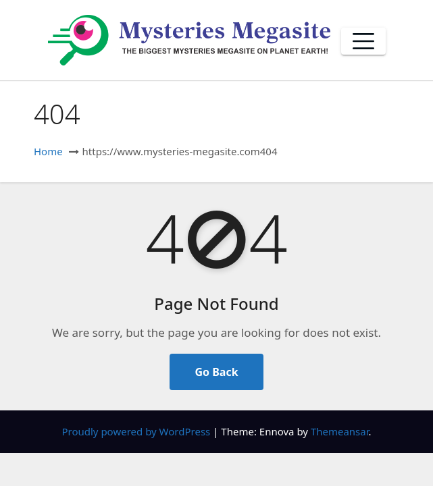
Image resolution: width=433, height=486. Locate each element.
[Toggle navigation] (363, 41)
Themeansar (340, 431)
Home (48, 151)
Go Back (216, 371)
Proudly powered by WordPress (137, 431)
